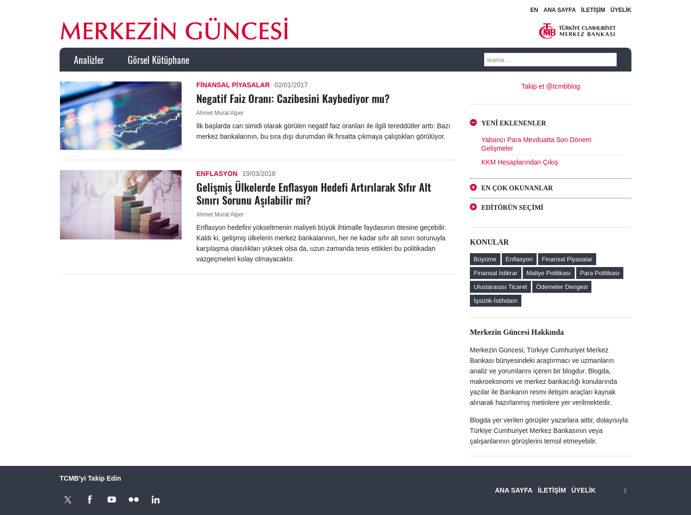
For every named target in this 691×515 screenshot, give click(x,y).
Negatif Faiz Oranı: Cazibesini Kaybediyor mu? (293, 98)
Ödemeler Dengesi (562, 286)
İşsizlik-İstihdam (496, 300)
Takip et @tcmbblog (550, 86)
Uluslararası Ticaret (500, 286)
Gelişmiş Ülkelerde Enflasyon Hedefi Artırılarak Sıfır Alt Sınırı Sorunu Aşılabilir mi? (313, 193)
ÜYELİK (620, 10)
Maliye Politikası (549, 273)
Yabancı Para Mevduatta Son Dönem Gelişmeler (536, 144)
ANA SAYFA (560, 10)
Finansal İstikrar (496, 273)
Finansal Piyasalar (233, 85)
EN (534, 10)
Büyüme (485, 259)
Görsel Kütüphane (158, 59)
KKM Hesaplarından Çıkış (519, 162)
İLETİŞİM (593, 10)
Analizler (89, 59)
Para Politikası (600, 273)
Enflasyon (216, 173)
